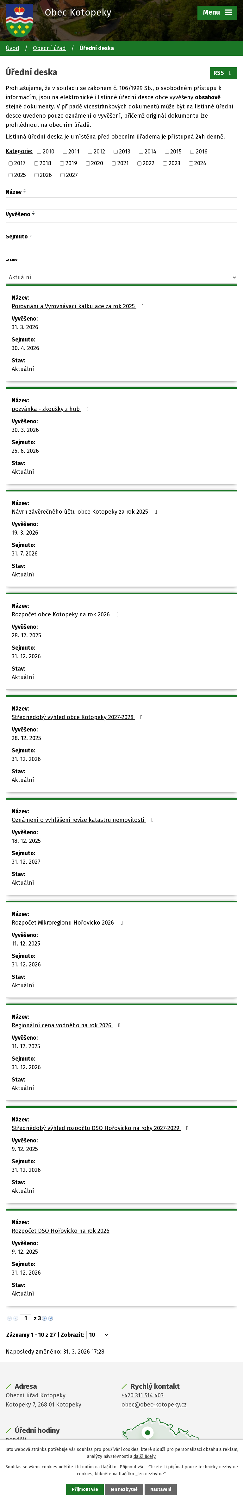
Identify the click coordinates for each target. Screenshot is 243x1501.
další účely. (145, 1456)
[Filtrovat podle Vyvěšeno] (121, 229)
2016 (202, 151)
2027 (72, 175)
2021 (123, 163)
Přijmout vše (85, 1489)
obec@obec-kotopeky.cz (154, 1404)
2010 (48, 151)
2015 (176, 151)
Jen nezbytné (124, 1489)
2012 (99, 151)
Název (14, 192)
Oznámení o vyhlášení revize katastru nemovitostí (84, 819)
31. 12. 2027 (26, 861)
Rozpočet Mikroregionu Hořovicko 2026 (69, 922)
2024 (200, 163)
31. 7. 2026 (25, 553)
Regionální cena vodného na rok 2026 (67, 1025)
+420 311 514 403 (143, 1395)
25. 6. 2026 (25, 450)
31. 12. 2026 (26, 656)
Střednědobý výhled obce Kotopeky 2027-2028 (78, 717)
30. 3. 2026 (25, 429)
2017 (20, 163)
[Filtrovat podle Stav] (121, 277)
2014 (150, 151)
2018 (45, 163)
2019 (71, 163)
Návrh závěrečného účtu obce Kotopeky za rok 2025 (86, 511)
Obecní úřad (49, 48)
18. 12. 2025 (26, 840)
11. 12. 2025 (26, 943)
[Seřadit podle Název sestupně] (25, 192)
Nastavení (160, 1489)
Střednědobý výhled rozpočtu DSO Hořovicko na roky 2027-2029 (101, 1128)
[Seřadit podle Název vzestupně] (25, 189)
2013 (124, 151)
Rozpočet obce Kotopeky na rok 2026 (67, 614)
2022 (148, 163)
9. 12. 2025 (25, 1149)
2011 (73, 151)
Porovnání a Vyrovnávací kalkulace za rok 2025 (79, 306)
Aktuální (23, 369)
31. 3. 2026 (25, 327)
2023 (174, 163)
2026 (46, 175)
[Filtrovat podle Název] (121, 204)
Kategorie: (19, 151)
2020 (97, 163)
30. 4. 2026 (25, 348)
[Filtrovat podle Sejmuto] (121, 253)
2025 (20, 175)
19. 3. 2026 (25, 532)
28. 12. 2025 (26, 635)
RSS (224, 72)
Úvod (12, 48)
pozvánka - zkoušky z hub (51, 409)
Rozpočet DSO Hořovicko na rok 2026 (60, 1230)
